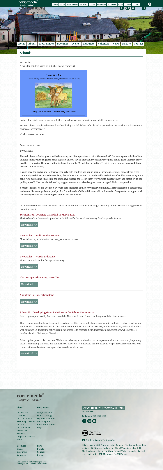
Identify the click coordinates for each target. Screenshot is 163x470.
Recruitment (23, 430)
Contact (138, 43)
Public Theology (44, 415)
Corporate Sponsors (26, 436)
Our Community (24, 418)
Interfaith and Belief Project (46, 426)
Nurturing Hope (44, 421)
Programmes (46, 43)
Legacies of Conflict (46, 418)
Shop (19, 439)
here (31, 134)
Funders (21, 433)
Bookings (62, 43)
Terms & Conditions (39, 464)
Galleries (21, 415)
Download (27, 224)
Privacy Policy (22, 464)
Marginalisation (44, 412)
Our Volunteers (24, 427)
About (32, 43)
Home (21, 43)
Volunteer (103, 43)
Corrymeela (33, 9)
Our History (22, 412)
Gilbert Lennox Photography (101, 440)
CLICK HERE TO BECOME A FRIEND (103, 408)
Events (75, 43)
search (144, 8)
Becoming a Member (26, 421)
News (116, 43)
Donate (126, 43)
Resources (89, 43)
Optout (40, 455)
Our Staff (21, 424)
